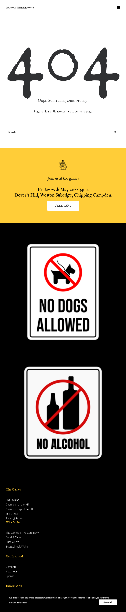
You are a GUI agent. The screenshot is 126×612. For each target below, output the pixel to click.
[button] (118, 7)
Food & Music (14, 537)
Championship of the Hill (20, 509)
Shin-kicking (12, 500)
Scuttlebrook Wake (17, 546)
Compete (11, 566)
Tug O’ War (12, 513)
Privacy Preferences (18, 602)
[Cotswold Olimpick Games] (20, 7)
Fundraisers (12, 542)
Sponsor (10, 576)
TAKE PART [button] (63, 206)
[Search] (63, 132)
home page (85, 111)
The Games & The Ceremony (22, 532)
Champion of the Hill (17, 504)
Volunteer (11, 571)
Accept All (108, 602)
